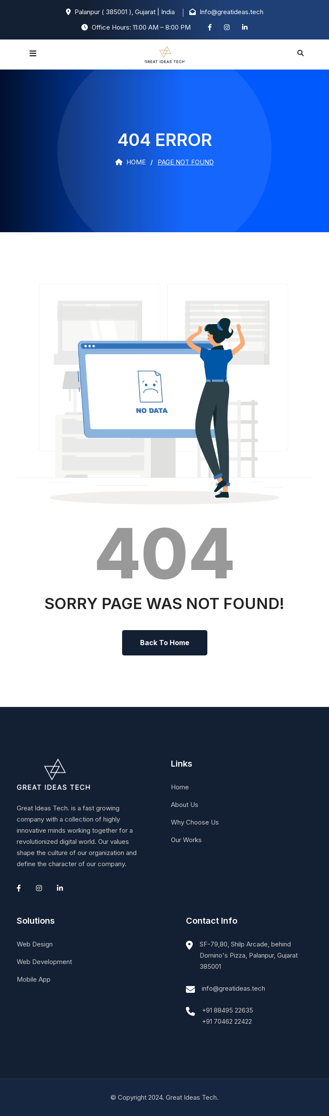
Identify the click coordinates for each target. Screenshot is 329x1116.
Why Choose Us (195, 822)
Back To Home (164, 642)
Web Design (35, 944)
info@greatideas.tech (233, 988)
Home (130, 162)
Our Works (186, 840)
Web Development (44, 962)
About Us (184, 805)
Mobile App (34, 979)
